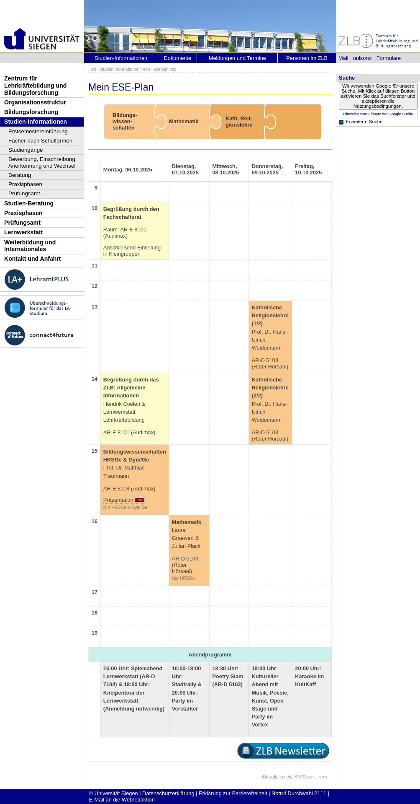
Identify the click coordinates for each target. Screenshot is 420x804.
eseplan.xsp (165, 69)
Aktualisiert (273, 776)
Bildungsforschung (31, 112)
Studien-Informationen (35, 121)
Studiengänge (25, 150)
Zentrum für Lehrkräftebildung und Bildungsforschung (35, 85)
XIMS (300, 776)
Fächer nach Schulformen (40, 140)
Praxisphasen (25, 184)
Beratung (19, 175)
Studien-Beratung (29, 203)
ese (146, 69)
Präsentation (118, 500)
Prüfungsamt (24, 193)
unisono (362, 58)
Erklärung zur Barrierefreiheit (233, 793)
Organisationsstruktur (35, 102)
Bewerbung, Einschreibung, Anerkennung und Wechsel (42, 162)
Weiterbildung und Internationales (30, 246)
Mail (343, 58)
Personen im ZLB (307, 58)
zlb (93, 69)
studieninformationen (119, 69)
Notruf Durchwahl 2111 (298, 793)
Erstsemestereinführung (38, 131)
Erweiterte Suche (364, 121)
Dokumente (177, 58)
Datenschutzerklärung (168, 793)
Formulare (388, 58)
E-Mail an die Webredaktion (122, 799)
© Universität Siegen (113, 793)
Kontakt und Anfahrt (32, 258)
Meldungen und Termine (237, 58)
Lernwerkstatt (23, 232)
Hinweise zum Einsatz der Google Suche (378, 114)
